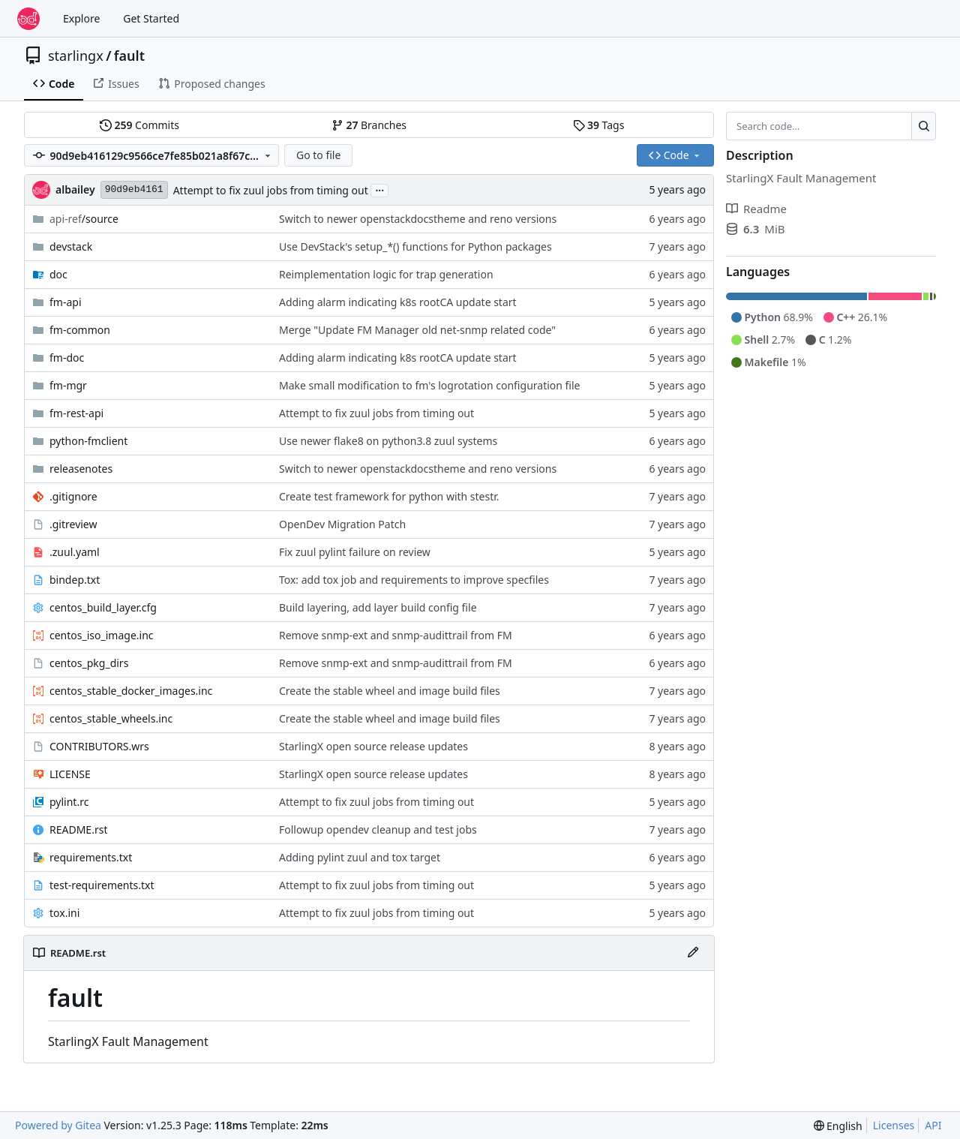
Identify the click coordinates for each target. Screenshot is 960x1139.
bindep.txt (75, 580)
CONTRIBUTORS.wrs (99, 746)
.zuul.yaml (75, 552)
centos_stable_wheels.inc (111, 718)
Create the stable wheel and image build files (389, 691)
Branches (369, 125)
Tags (599, 125)
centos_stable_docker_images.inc (131, 691)
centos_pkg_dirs (89, 663)
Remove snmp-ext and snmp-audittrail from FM (395, 635)
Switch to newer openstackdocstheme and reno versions (417, 219)
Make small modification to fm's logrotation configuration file (429, 385)
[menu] (838, 1126)
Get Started (151, 18)
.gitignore (74, 496)
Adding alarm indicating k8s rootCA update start (398, 302)
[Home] (29, 18)
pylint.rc (69, 802)
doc (59, 274)
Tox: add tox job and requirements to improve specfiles (414, 580)
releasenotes (81, 468)
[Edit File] (693, 953)
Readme (756, 208)
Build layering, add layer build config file (378, 607)
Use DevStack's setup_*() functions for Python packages (415, 246)
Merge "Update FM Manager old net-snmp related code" (417, 330)
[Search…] (923, 126)
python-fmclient (89, 441)
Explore (81, 18)
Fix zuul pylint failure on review (354, 552)
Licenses (894, 1125)
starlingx (76, 55)
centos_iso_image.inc (102, 635)
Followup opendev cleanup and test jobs (378, 829)
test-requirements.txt (102, 885)
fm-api (66, 302)
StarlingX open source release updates (373, 746)
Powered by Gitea (58, 1125)
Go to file (318, 155)
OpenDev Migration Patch (342, 524)
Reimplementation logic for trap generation (386, 274)
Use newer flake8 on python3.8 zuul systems (388, 441)
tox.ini (65, 913)
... (379, 189)
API (933, 1125)
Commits (139, 125)
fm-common (80, 330)
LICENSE (70, 774)
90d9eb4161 (134, 189)
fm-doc (67, 357)
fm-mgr (68, 385)
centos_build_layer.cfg (103, 607)
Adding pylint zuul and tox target (359, 857)
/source (84, 219)
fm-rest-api (77, 413)
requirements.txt (91, 857)
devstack (71, 246)
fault (129, 55)
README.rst (78, 829)
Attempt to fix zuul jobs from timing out (270, 190)
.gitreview (74, 524)
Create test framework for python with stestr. (389, 496)
